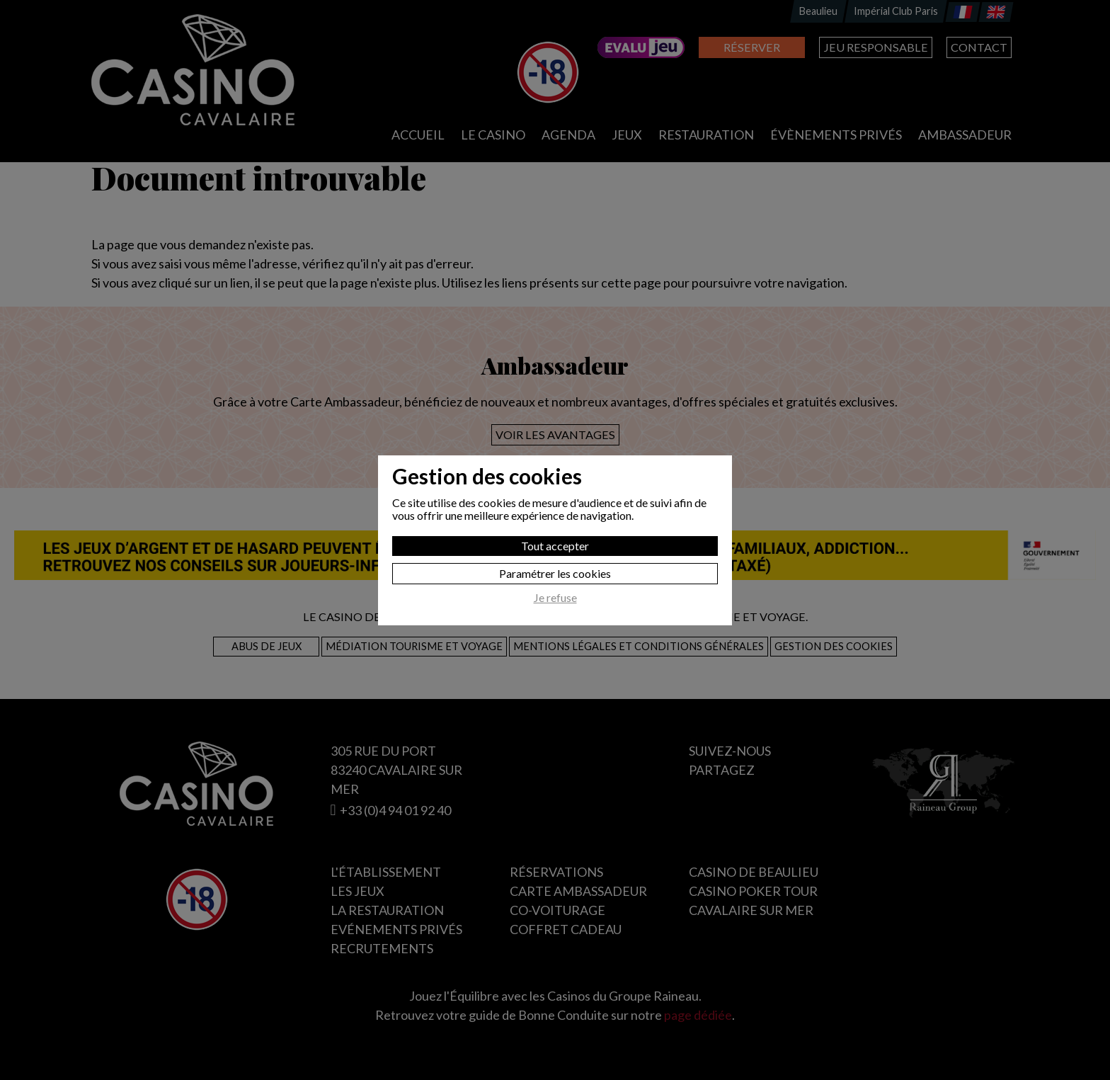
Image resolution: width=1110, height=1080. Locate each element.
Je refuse (555, 597)
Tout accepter (555, 545)
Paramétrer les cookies (555, 573)
